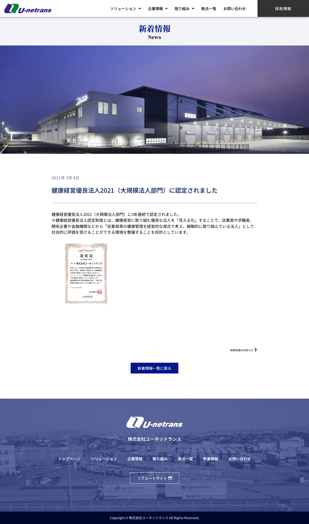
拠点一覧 (208, 8)
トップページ (69, 458)
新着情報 (210, 458)
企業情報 (158, 8)
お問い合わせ (234, 8)
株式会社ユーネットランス (154, 439)
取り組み (184, 8)
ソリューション (125, 8)
